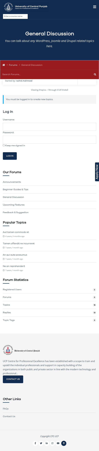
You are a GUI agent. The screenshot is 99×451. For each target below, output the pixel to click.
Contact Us (9, 416)
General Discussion (13, 197)
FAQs (6, 408)
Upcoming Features (13, 204)
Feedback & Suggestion (16, 212)
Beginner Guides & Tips (15, 189)
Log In (9, 156)
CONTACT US (13, 379)
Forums (13, 65)
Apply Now (97, 172)
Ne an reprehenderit (14, 266)
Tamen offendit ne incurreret (19, 243)
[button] (94, 7)
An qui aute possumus (15, 254)
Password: (8, 132)
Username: (9, 119)
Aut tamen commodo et (16, 232)
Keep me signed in (15, 145)
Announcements (12, 182)
